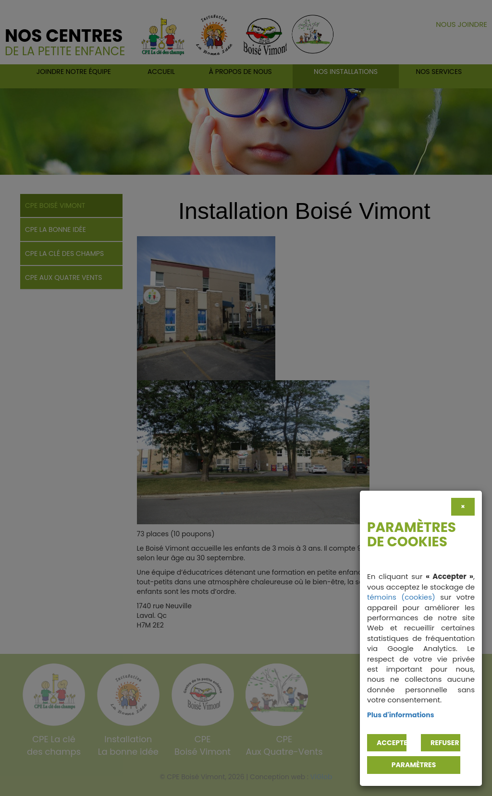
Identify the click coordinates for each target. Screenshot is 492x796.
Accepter (391, 743)
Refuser (444, 743)
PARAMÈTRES (414, 765)
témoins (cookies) (401, 597)
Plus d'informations (400, 715)
